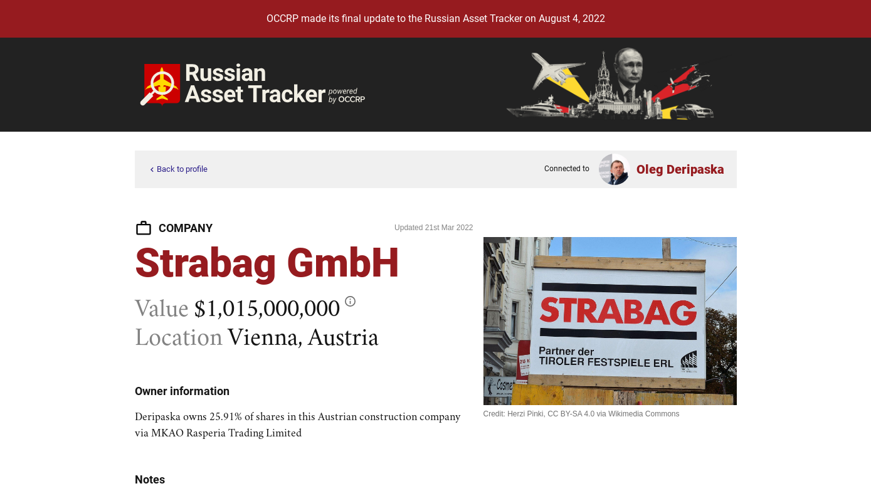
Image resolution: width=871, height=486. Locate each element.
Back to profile (177, 169)
